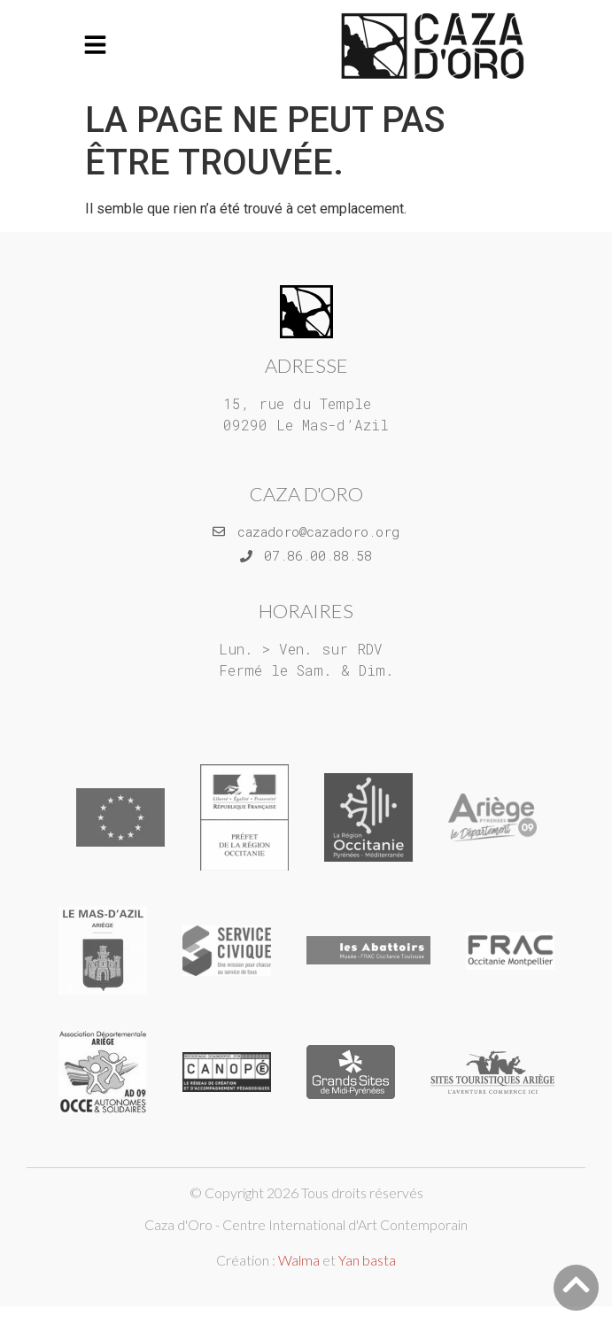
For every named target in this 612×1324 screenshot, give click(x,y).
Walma (299, 1259)
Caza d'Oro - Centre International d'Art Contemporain (306, 1224)
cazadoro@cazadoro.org (318, 531)
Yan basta (367, 1259)
